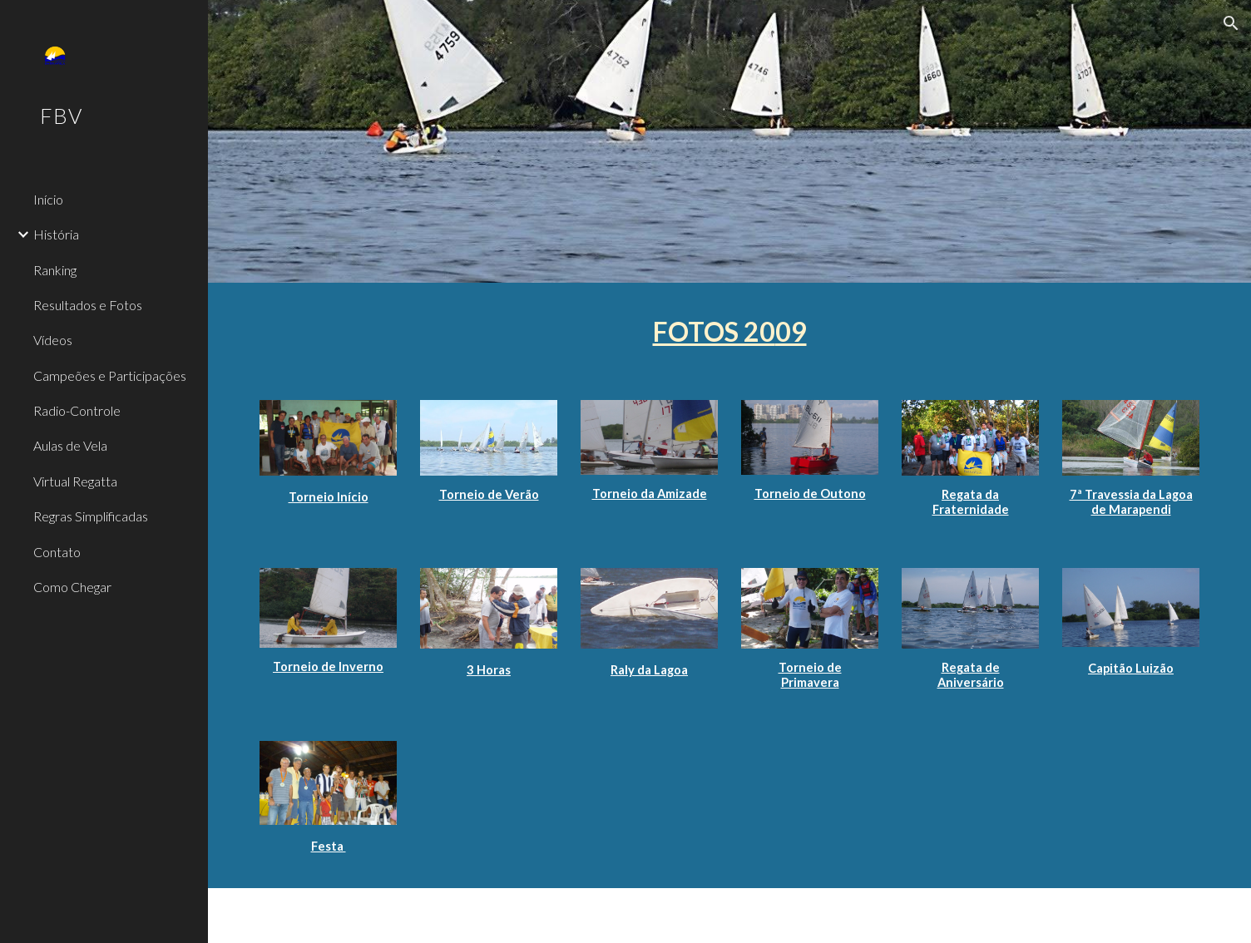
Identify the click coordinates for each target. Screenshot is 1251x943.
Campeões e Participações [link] (109, 375)
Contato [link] (57, 552)
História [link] (56, 234)
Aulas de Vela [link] (70, 445)
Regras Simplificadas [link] (90, 516)
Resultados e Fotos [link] (87, 305)
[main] (729, 331)
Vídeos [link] (52, 340)
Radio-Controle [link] (77, 410)
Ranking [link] (55, 270)
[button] (1231, 23)
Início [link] (48, 199)
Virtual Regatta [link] (75, 481)
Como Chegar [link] (72, 587)
